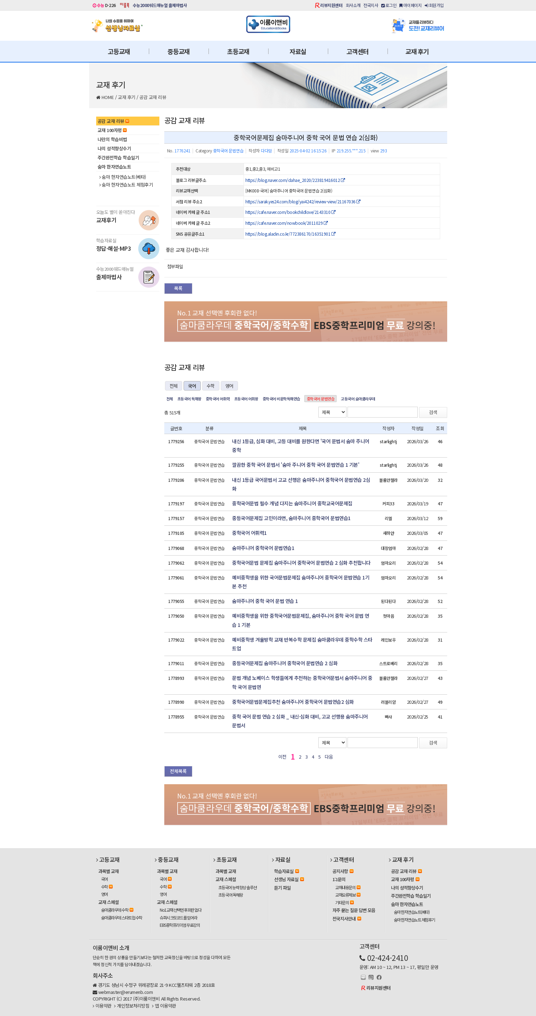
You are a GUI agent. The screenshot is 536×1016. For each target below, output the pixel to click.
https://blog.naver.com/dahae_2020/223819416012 (295, 180)
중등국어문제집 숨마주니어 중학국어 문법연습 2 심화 (284, 663)
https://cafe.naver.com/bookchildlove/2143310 (290, 212)
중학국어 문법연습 (321, 398)
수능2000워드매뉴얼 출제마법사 (160, 5)
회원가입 (434, 5)
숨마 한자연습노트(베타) (122, 177)
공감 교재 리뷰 (152, 97)
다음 (329, 756)
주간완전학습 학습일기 (118, 157)
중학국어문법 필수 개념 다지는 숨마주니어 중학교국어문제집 (292, 503)
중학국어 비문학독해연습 (281, 398)
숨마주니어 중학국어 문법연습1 (263, 547)
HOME (107, 97)
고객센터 (357, 51)
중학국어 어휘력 (218, 398)
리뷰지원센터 (331, 5)
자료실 (298, 51)
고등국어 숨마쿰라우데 (358, 398)
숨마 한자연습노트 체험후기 (126, 185)
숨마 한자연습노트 (114, 166)
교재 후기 (417, 51)
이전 (282, 756)
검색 (433, 412)
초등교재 (238, 51)
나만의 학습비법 (112, 139)
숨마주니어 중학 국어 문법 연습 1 (265, 600)
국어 (192, 385)
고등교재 (119, 51)
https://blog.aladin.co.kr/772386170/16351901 (290, 234)
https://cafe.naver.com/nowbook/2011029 (286, 223)
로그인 (389, 5)
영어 (229, 385)
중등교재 (178, 51)
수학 (211, 385)
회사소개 (353, 5)
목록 (178, 288)
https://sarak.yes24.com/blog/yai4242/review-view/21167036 (302, 201)
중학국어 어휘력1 (249, 532)
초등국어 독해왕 (189, 398)
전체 (174, 385)
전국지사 (370, 5)
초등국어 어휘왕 (246, 398)
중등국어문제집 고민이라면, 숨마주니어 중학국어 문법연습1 (291, 518)
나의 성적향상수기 (114, 148)
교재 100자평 (112, 130)
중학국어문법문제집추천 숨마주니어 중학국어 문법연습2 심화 (293, 701)
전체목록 (178, 771)
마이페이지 (410, 5)
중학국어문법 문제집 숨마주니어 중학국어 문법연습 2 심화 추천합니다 (301, 562)
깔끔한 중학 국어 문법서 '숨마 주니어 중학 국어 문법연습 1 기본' (295, 464)
